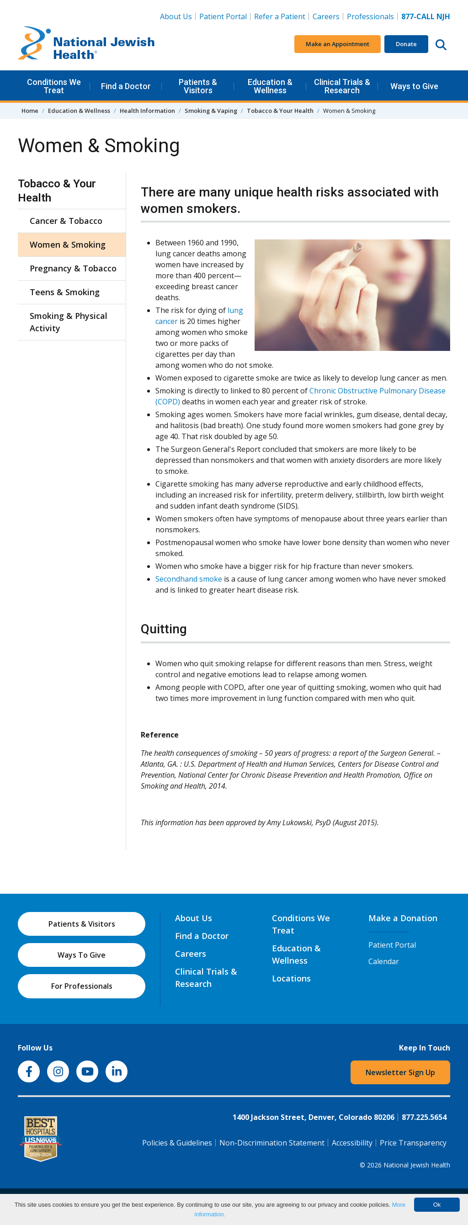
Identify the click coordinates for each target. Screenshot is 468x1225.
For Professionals (81, 986)
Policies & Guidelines (177, 1143)
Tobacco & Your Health (280, 110)
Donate (406, 44)
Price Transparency (413, 1143)
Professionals (370, 16)
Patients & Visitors (198, 86)
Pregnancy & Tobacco (73, 268)
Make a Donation (402, 917)
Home (29, 110)
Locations (291, 978)
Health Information (147, 110)
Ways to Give (414, 86)
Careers (328, 16)
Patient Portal (223, 16)
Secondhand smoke (188, 579)
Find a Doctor (126, 86)
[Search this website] (441, 44)
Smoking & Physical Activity (68, 322)
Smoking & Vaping (211, 110)
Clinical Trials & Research (342, 86)
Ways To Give (82, 955)
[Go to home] (86, 44)
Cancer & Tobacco (66, 220)
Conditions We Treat (54, 86)
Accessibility (352, 1143)
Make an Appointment (337, 44)
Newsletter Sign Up (400, 1072)
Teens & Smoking (65, 291)
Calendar (383, 961)
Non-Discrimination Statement (271, 1143)
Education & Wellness (270, 86)
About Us (176, 16)
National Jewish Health (416, 1165)
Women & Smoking (68, 244)
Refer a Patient (279, 16)
